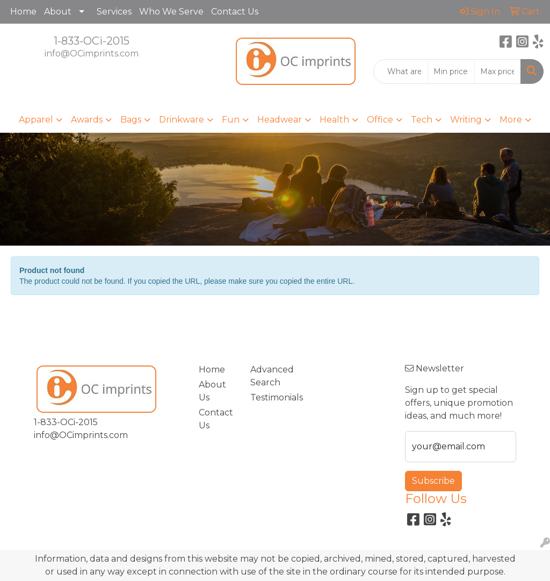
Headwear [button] (279, 119)
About (57, 11)
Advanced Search (269, 376)
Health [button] (334, 119)
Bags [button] (130, 119)
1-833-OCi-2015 (91, 40)
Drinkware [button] (181, 119)
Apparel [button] (36, 119)
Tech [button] (421, 119)
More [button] (511, 119)
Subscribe (433, 481)
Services (114, 11)
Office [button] (380, 119)
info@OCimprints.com (92, 53)
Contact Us (234, 11)
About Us (212, 391)
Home (23, 11)
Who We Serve (171, 11)
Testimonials (269, 397)
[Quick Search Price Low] (451, 71)
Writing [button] (466, 119)
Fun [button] (231, 119)
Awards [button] (87, 119)
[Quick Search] (400, 71)
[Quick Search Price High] (497, 71)
